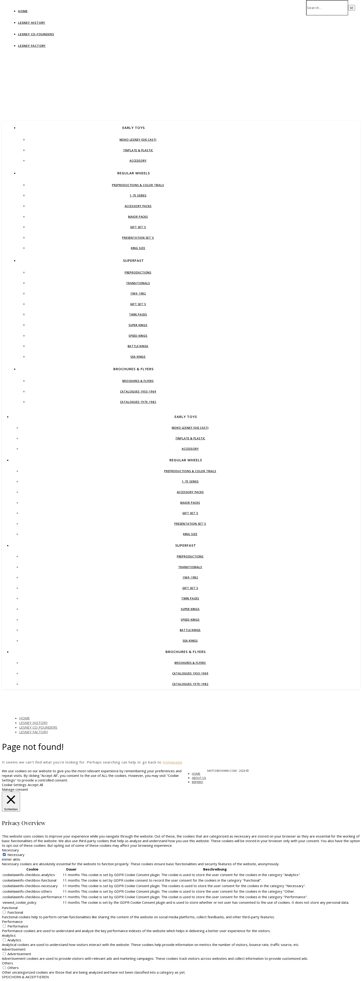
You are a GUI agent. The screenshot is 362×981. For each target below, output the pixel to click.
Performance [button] (12, 921)
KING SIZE (138, 248)
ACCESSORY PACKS (138, 206)
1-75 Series (138, 195)
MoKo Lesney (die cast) (138, 140)
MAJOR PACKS (138, 217)
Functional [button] (10, 907)
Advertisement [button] (14, 949)
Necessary (15, 854)
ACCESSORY (138, 161)
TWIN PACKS (138, 314)
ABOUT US (199, 778)
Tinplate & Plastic (138, 150)
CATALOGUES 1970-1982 (138, 402)
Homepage (172, 762)
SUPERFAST (133, 260)
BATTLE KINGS (138, 346)
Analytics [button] (9, 935)
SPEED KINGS (138, 336)
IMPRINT (197, 782)
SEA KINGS (138, 357)
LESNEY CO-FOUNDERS (36, 34)
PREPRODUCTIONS (138, 272)
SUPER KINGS (138, 325)
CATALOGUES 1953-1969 (138, 392)
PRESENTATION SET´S (138, 238)
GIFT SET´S (138, 227)
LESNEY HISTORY (31, 23)
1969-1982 (138, 293)
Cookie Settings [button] (14, 784)
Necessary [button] (10, 850)
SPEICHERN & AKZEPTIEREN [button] (25, 977)
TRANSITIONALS (138, 283)
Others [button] (7, 963)
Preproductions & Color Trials (138, 185)
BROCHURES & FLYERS (133, 369)
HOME (23, 11)
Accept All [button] (35, 784)
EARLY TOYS (133, 127)
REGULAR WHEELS (133, 173)
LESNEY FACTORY (32, 46)
